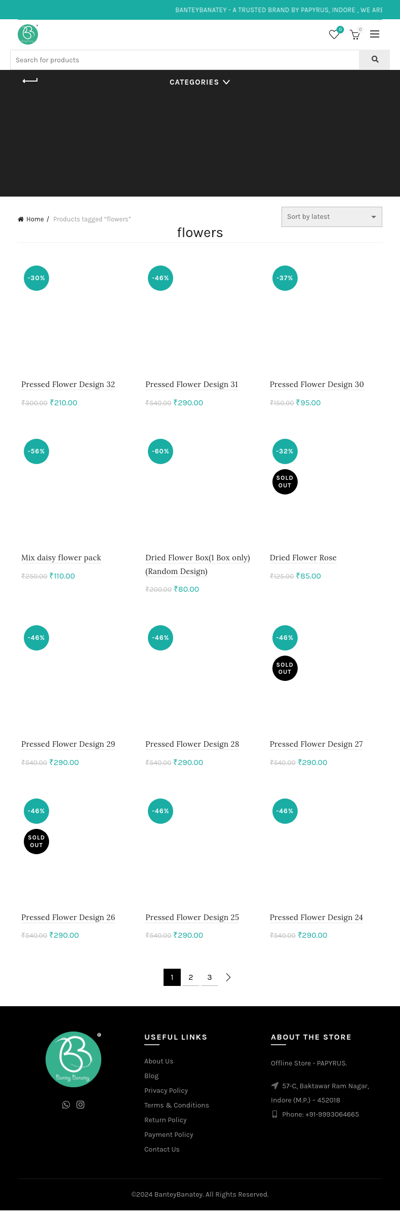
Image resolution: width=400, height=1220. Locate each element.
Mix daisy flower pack (58, 562)
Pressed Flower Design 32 (64, 387)
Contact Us (162, 1159)
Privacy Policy (166, 1100)
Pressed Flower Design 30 (318, 387)
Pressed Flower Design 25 (191, 927)
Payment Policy (168, 1144)
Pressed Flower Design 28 (191, 751)
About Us (159, 1070)
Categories (194, 82)
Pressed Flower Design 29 (65, 751)
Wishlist (339, 30)
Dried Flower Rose (304, 562)
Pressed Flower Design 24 (318, 927)
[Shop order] (332, 217)
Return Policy (165, 1129)
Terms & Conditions (176, 1115)
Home (35, 219)
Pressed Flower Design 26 (65, 927)
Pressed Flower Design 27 (317, 751)
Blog (151, 1085)
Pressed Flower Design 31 (190, 387)
